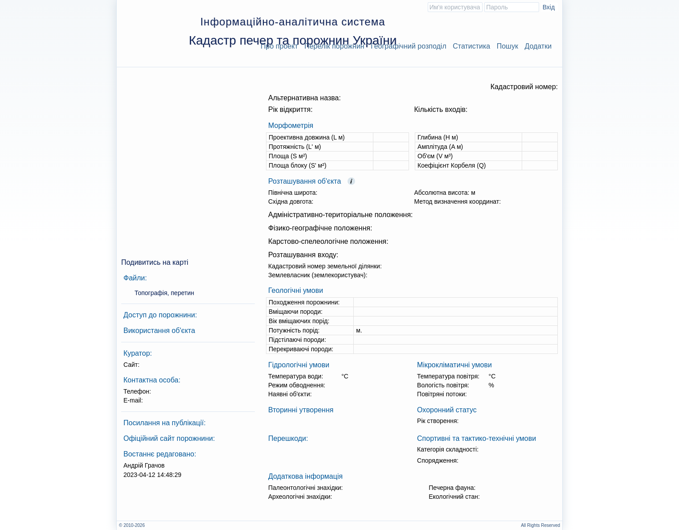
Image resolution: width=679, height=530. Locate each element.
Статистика (471, 46)
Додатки (538, 46)
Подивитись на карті (154, 262)
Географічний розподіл (408, 46)
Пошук (507, 46)
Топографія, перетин (164, 292)
